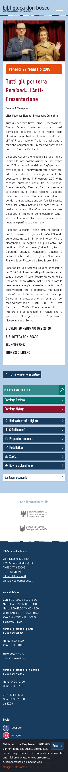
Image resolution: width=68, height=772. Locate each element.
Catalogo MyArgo (35, 408)
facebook (12, 728)
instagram (13, 735)
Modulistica (35, 447)
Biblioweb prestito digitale (35, 420)
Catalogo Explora (35, 399)
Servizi (35, 456)
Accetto (57, 745)
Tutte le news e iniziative (22, 374)
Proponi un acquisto (35, 438)
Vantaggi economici (35, 477)
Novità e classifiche (35, 465)
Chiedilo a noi (35, 429)
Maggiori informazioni (16, 767)
